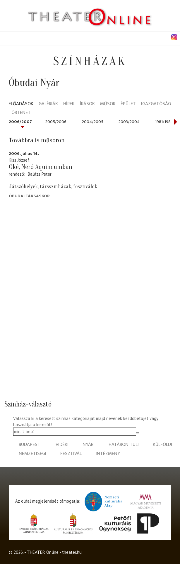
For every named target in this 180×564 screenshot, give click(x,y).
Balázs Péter (40, 174)
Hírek (69, 104)
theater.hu (72, 552)
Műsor (107, 104)
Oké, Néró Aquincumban (40, 167)
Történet (19, 113)
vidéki (62, 445)
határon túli (124, 445)
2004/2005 (92, 121)
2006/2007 (20, 121)
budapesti (30, 445)
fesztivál (71, 454)
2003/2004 (129, 121)
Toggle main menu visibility (4, 36)
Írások (87, 104)
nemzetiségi (32, 454)
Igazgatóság (156, 104)
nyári (89, 445)
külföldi (162, 445)
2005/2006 (55, 121)
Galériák (48, 104)
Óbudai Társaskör (29, 196)
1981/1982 (164, 121)
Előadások (20, 104)
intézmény (108, 454)
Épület (128, 104)
